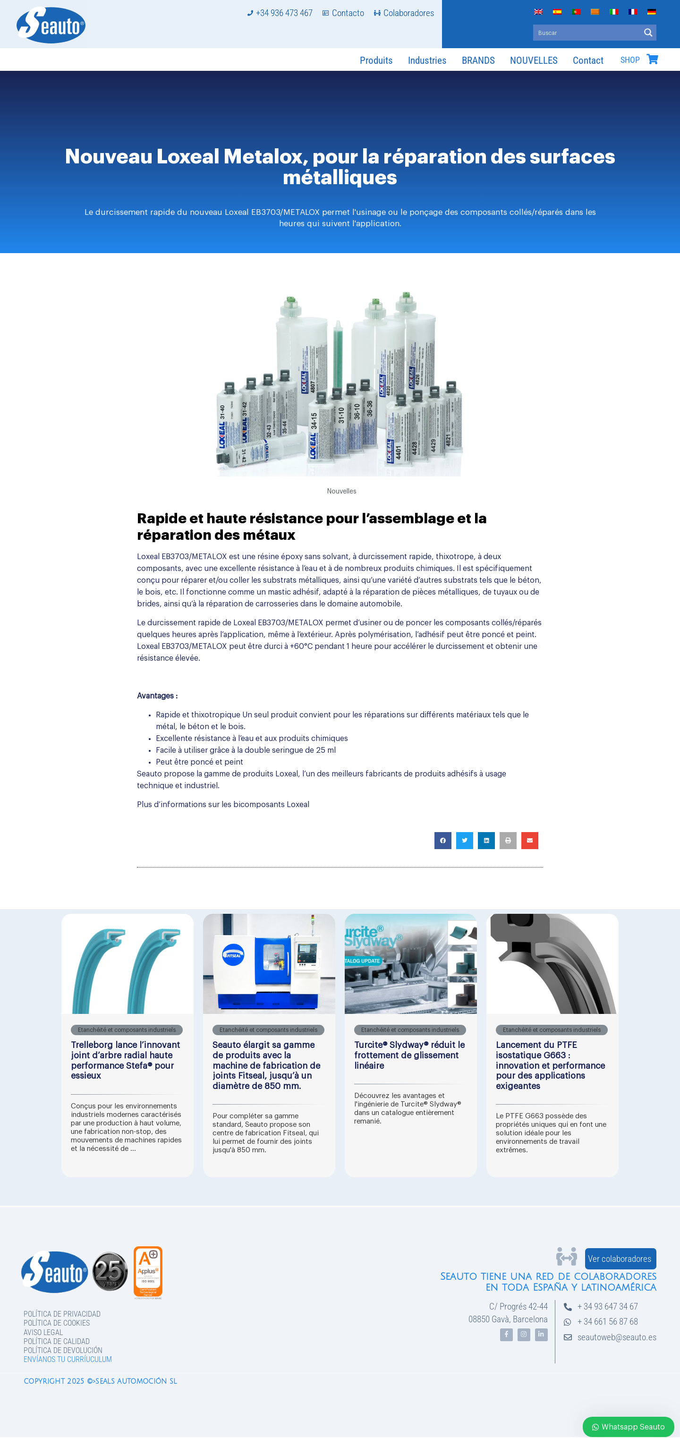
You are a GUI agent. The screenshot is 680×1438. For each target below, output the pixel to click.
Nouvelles (342, 491)
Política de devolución (63, 1350)
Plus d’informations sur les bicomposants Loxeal (223, 804)
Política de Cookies (57, 1323)
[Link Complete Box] (127, 1046)
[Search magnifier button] (648, 33)
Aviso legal (43, 1332)
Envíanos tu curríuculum (68, 1359)
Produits (376, 60)
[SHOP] (652, 59)
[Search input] (587, 32)
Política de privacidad (62, 1314)
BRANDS (478, 60)
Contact (588, 60)
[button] (442, 840)
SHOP (630, 60)
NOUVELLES (534, 60)
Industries (427, 60)
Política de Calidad (57, 1341)
